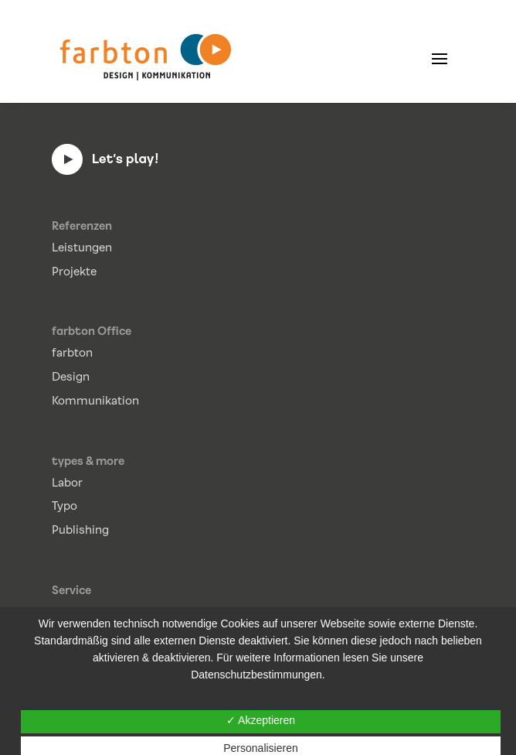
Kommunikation (95, 401)
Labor (67, 483)
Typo (64, 506)
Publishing (80, 530)
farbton (72, 353)
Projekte (74, 271)
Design (71, 377)
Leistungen (82, 248)
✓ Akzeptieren (260, 720)
